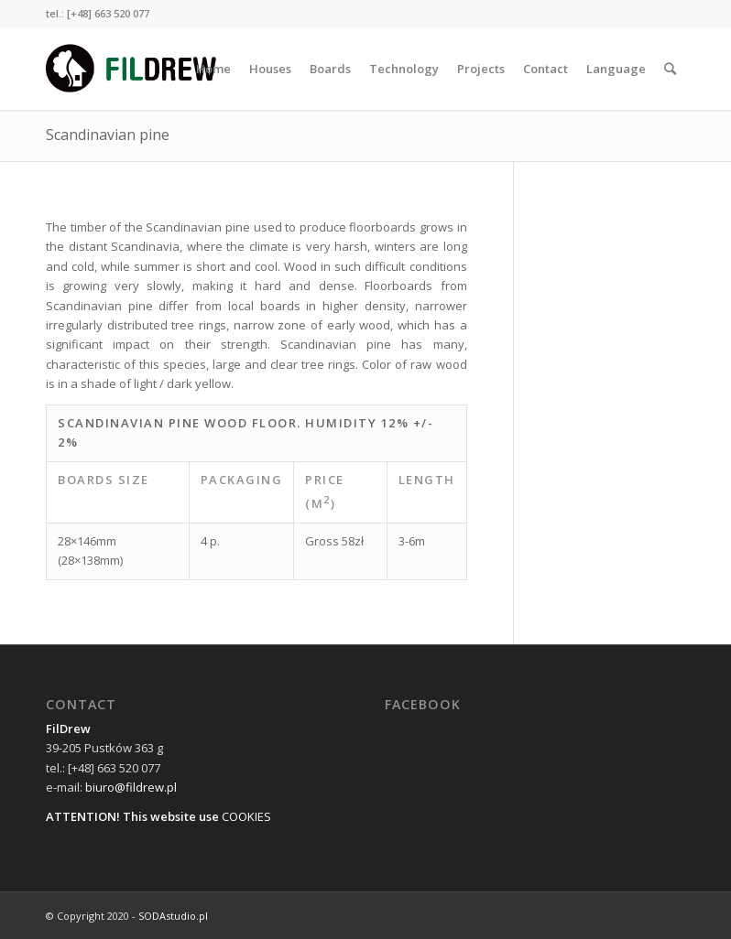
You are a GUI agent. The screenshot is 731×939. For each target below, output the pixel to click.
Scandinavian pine (107, 134)
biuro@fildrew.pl (131, 787)
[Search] (670, 68)
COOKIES (246, 816)
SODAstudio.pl (173, 916)
